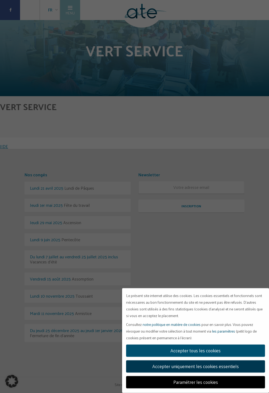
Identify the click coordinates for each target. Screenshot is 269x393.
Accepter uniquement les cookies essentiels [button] (195, 364)
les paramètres (223, 329)
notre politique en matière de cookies (172, 323)
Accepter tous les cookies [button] (195, 349)
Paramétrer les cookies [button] (195, 380)
